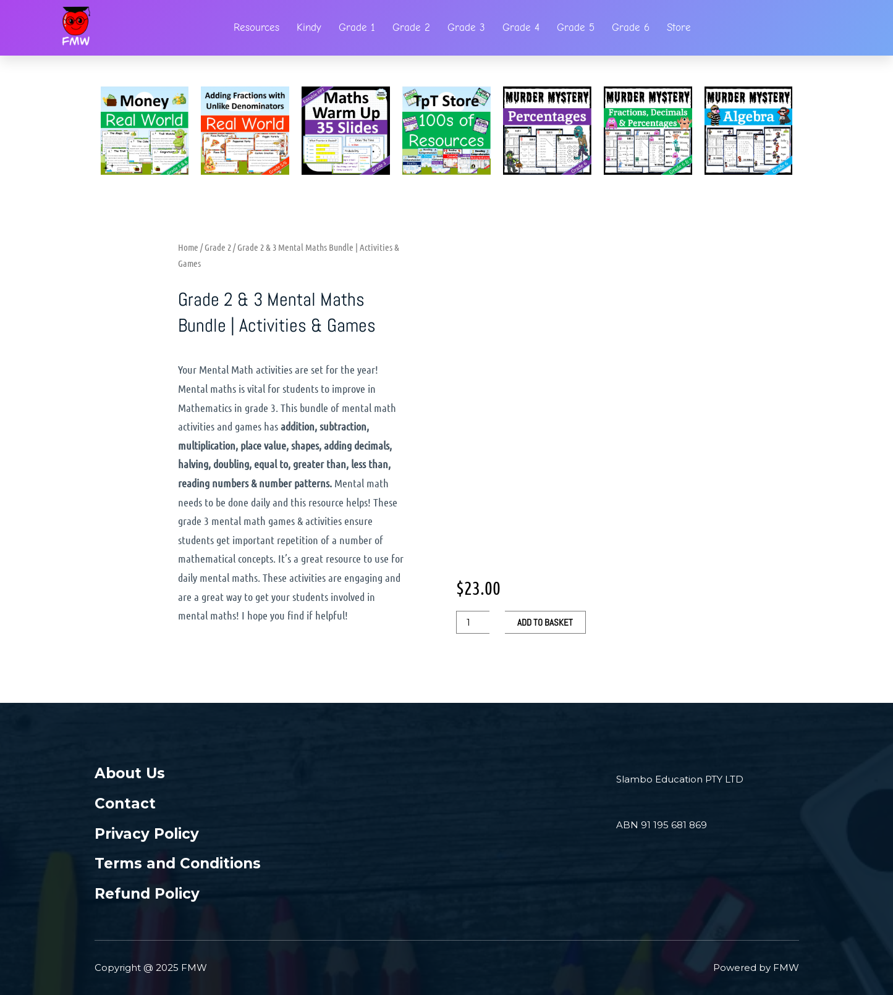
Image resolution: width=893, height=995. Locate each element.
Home (188, 247)
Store (679, 27)
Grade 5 (576, 27)
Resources (256, 27)
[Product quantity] (472, 622)
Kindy (309, 27)
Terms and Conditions (178, 863)
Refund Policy (147, 893)
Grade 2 (411, 27)
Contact (125, 803)
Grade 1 (357, 27)
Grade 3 (466, 27)
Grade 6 (631, 27)
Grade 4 (521, 27)
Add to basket (545, 622)
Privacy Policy (147, 833)
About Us (130, 773)
